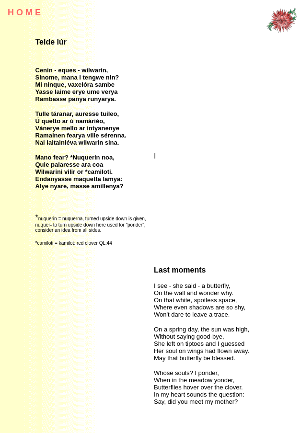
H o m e (24, 12)
